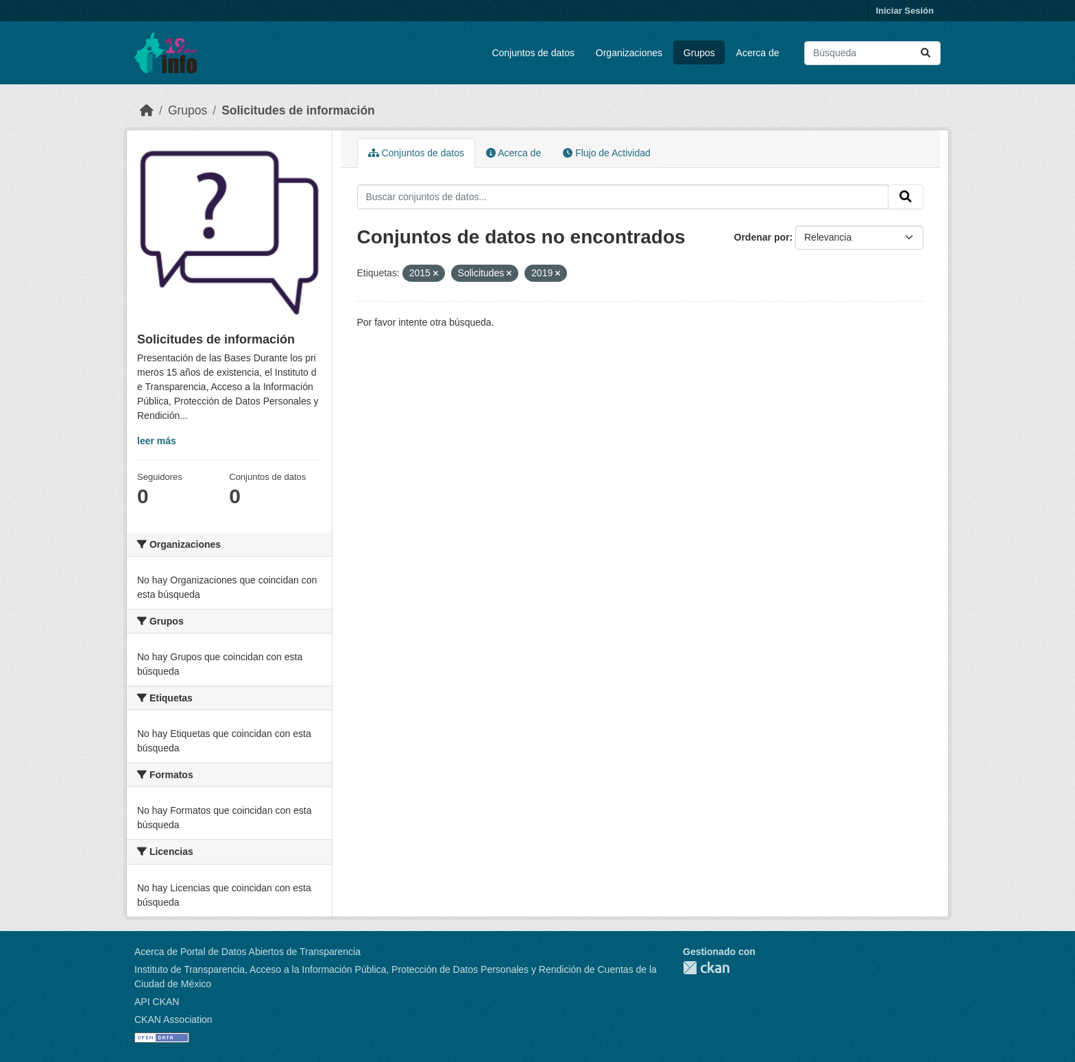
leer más (156, 440)
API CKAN (156, 1001)
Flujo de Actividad (607, 152)
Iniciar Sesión (904, 10)
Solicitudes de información (298, 110)
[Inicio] (147, 110)
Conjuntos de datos (533, 52)
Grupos (699, 52)
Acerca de (758, 52)
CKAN (706, 968)
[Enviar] (925, 53)
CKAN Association (173, 1019)
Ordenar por (762, 237)
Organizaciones (629, 52)
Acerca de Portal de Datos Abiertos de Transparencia (247, 951)
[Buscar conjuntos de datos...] (872, 53)
